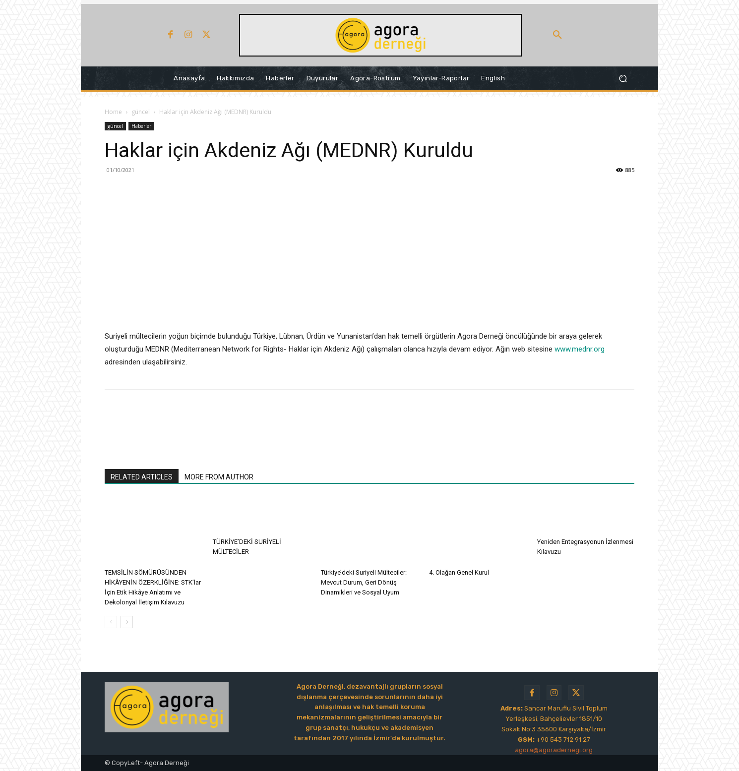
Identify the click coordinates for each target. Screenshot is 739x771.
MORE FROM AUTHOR (219, 477)
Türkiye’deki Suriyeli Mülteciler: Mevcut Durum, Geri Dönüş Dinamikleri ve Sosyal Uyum (364, 582)
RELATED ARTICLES (142, 477)
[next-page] (127, 622)
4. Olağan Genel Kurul (459, 572)
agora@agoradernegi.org (554, 750)
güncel (140, 112)
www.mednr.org (579, 349)
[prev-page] (111, 622)
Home (113, 112)
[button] (557, 35)
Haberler (141, 125)
